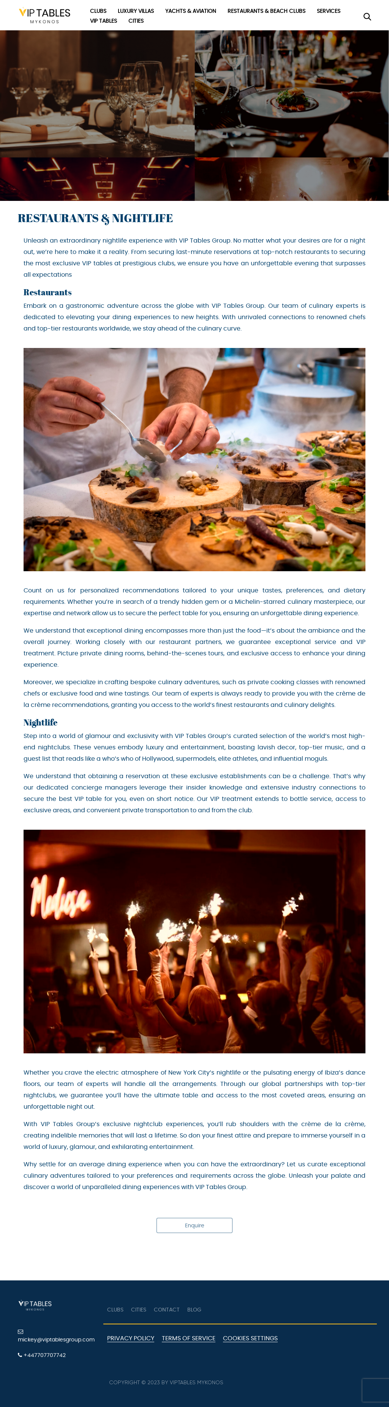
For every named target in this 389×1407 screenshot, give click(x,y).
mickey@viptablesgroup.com (56, 1336)
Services (328, 11)
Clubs (98, 11)
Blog (194, 1310)
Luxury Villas (136, 11)
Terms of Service (188, 1338)
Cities (136, 21)
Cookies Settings (250, 1338)
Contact (167, 1310)
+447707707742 (42, 1355)
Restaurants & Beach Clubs (266, 11)
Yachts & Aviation (190, 11)
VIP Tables (103, 21)
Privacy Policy (130, 1338)
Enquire (194, 1225)
